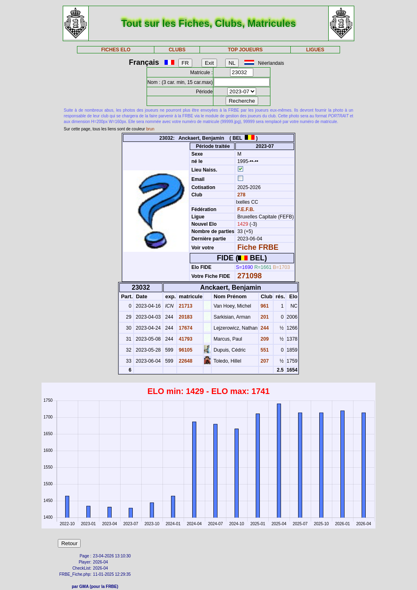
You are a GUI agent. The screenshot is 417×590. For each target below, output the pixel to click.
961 (264, 306)
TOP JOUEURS (245, 50)
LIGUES (315, 50)
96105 (185, 350)
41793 (185, 339)
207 (264, 361)
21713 (185, 306)
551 (264, 350)
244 (264, 328)
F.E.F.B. (246, 209)
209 (264, 339)
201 (264, 317)
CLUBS (177, 50)
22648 (185, 361)
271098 (249, 276)
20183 (185, 317)
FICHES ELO (115, 50)
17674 (185, 328)
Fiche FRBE (258, 247)
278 (240, 195)
